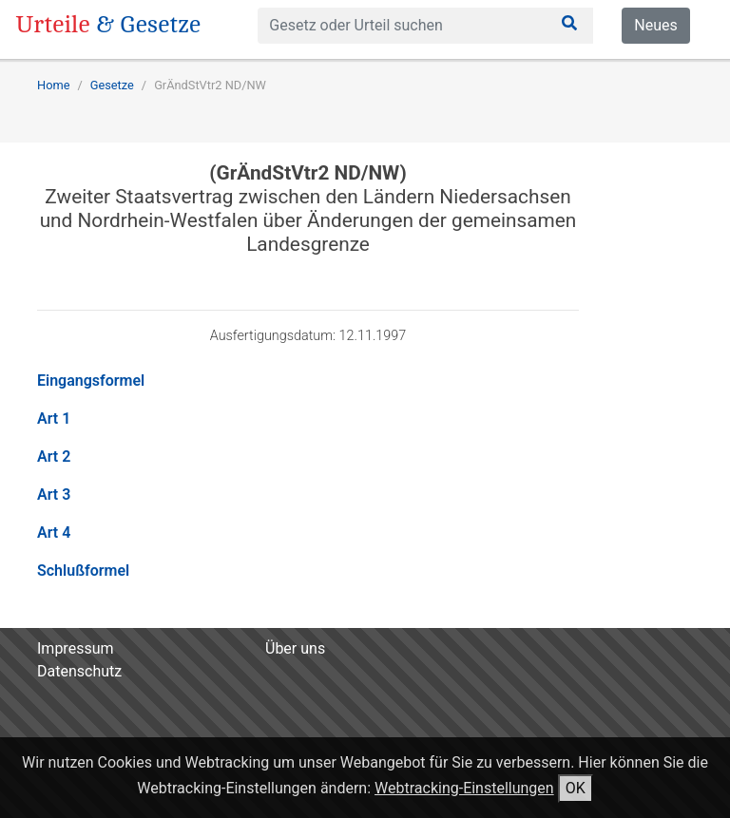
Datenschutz (79, 671)
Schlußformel (83, 570)
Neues (655, 25)
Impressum (75, 648)
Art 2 (53, 456)
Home (53, 85)
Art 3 (53, 494)
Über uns (295, 648)
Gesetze (112, 85)
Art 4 (53, 532)
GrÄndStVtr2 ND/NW (210, 85)
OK (576, 788)
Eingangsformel (90, 380)
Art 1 (53, 418)
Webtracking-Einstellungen (464, 788)
